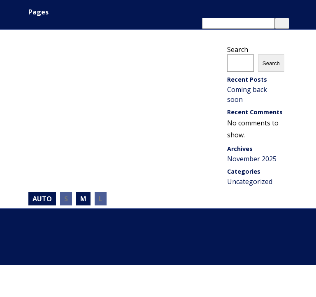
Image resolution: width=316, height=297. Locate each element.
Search (237, 49)
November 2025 (251, 158)
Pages (38, 11)
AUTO (42, 198)
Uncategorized (249, 181)
